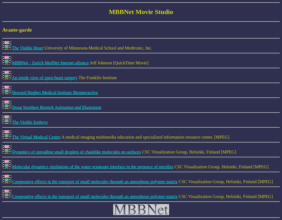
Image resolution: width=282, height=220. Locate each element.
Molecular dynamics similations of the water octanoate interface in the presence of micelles (92, 166)
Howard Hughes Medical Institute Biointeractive (55, 92)
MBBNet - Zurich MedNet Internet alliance (50, 63)
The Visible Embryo (30, 122)
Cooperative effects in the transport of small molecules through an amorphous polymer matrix (95, 181)
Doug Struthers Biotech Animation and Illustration (56, 107)
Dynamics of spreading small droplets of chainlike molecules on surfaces (76, 152)
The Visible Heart (27, 48)
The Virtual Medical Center (36, 137)
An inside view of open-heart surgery (44, 77)
